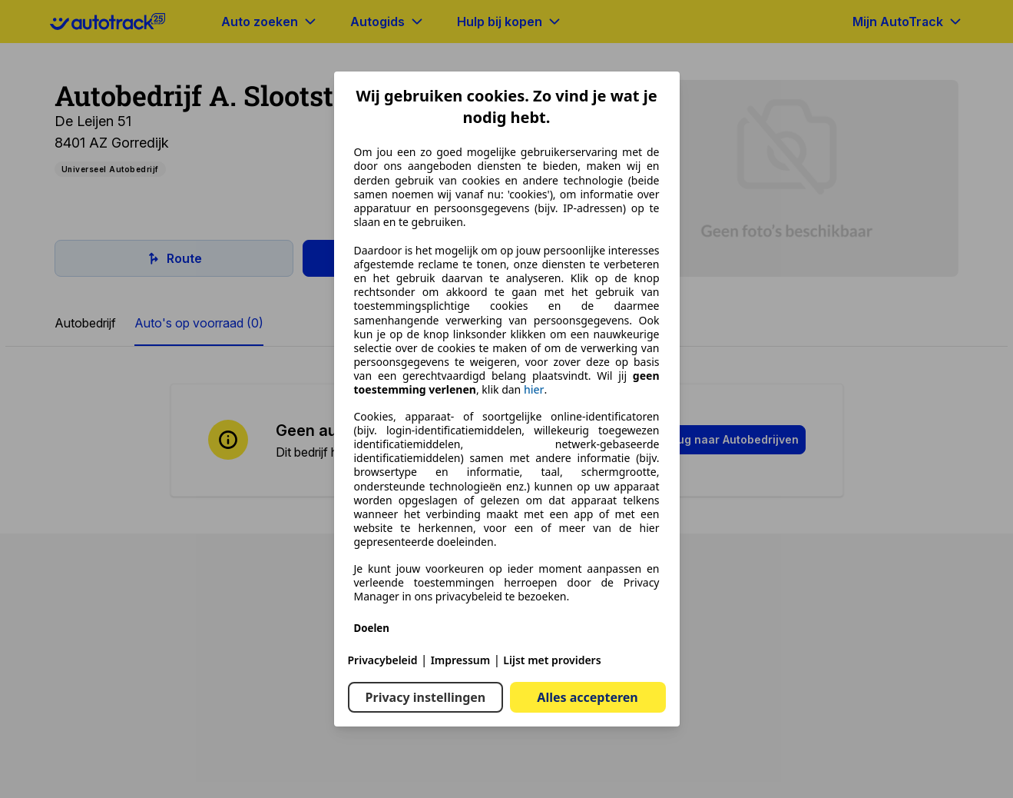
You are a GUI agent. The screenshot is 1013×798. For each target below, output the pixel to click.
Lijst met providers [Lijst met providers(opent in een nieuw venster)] (552, 660)
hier (534, 390)
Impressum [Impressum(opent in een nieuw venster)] (461, 660)
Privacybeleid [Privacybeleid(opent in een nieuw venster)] (383, 660)
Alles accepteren (587, 697)
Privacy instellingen (426, 697)
